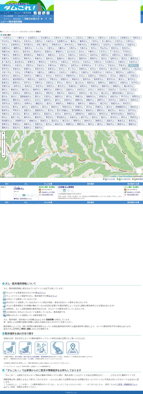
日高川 (50, 83)
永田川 (101, 90)
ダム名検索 (8, 16)
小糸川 (109, 72)
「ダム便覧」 (30, 359)
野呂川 (50, 117)
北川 (81, 52)
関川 (124, 117)
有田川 (91, 83)
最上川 (79, 83)
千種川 (5, 55)
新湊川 (5, 83)
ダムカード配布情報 (22, 13)
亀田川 (83, 41)
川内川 (27, 76)
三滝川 (68, 38)
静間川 (99, 121)
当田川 (5, 79)
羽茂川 (79, 107)
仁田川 (130, 41)
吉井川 (94, 55)
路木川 (68, 114)
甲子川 (125, 97)
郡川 (5, 117)
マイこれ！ (37, 16)
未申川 (17, 86)
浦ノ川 (94, 93)
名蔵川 (5, 59)
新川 (121, 79)
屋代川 (120, 72)
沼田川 (27, 93)
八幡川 (61, 48)
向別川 (16, 59)
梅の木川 (129, 86)
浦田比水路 (118, 93)
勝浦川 (60, 52)
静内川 (88, 121)
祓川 (49, 103)
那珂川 (103, 114)
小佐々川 (6, 72)
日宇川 (27, 83)
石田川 (17, 103)
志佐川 (42, 79)
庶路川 (123, 76)
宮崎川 (83, 69)
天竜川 (52, 65)
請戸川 (132, 110)
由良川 (114, 97)
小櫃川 (52, 72)
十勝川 (92, 52)
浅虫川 (72, 93)
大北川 (87, 62)
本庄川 (39, 86)
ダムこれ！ (6, 32)
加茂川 (48, 52)
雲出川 (55, 121)
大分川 (75, 62)
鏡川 (104, 117)
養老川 (121, 121)
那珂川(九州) (117, 114)
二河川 (95, 41)
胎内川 (134, 107)
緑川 (45, 107)
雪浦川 (44, 121)
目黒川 (68, 100)
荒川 (51, 110)
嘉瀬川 (61, 59)
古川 (62, 55)
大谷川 (18, 65)
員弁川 (50, 59)
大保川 (64, 62)
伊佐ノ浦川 (42, 45)
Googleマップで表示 (48, 192)
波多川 (39, 93)
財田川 (37, 114)
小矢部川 (97, 72)
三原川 (57, 38)
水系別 (31, 32)
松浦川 (73, 86)
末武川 (28, 86)
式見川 (134, 76)
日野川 (39, 83)
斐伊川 (87, 79)
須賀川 (110, 121)
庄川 (113, 76)
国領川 (94, 59)
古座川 (72, 55)
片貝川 (48, 97)
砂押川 (28, 103)
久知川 (50, 41)
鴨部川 (81, 124)
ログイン (41, 293)
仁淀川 (119, 41)
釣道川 (74, 117)
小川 (17, 72)
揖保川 (75, 79)
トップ (6, 13)
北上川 (71, 52)
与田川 (136, 38)
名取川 (128, 55)
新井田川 (98, 79)
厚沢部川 (28, 55)
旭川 (69, 83)
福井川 (82, 103)
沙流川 (16, 93)
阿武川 (134, 117)
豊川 (27, 114)
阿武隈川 (7, 121)
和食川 (39, 59)
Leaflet (113, 176)
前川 (16, 52)
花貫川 (27, 110)
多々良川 (6, 62)
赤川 (58, 114)
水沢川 (81, 90)
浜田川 (83, 93)
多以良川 (19, 62)
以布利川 (15, 45)
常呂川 (59, 76)
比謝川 (70, 90)
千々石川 (115, 52)
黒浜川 (16, 128)
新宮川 (111, 79)
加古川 (26, 52)
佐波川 (131, 45)
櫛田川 (48, 90)
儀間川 (17, 48)
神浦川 (60, 103)
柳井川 (106, 86)
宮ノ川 (72, 69)
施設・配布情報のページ (24, 198)
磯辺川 (39, 103)
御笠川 (31, 79)
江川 (133, 90)
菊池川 (90, 110)
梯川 (5, 90)
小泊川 (62, 72)
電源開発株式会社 (46, 357)
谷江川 (16, 114)
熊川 (38, 97)
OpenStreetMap (125, 176)
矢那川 (123, 100)
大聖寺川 (6, 65)
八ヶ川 (39, 48)
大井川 (53, 62)
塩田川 (114, 59)
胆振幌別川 (121, 107)
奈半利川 (86, 65)
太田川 (74, 65)
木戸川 (135, 83)
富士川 (114, 69)
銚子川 (85, 117)
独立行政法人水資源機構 (31, 357)
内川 (94, 48)
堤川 (104, 59)
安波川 (16, 69)
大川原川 (110, 62)
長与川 (114, 117)
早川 (60, 83)
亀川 (74, 41)
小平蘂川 (28, 72)
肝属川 (99, 107)
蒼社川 (112, 110)
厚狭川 (40, 55)
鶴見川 (121, 124)
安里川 (52, 69)
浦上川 (105, 93)
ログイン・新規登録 (12, 19)
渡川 (5, 97)
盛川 (58, 100)
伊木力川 (69, 45)
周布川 (27, 59)
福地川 (93, 103)
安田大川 (39, 69)
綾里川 (35, 107)
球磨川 (79, 97)
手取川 (53, 79)
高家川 (27, 124)
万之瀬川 (45, 38)
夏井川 (134, 59)
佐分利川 (119, 45)
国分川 (72, 59)
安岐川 (38, 32)
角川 (122, 110)
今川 (5, 45)
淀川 (130, 93)
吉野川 (116, 55)
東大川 (61, 86)
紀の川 (5, 107)
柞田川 (95, 86)
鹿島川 (5, 128)
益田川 (48, 100)
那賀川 (131, 114)
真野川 (101, 100)
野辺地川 (61, 117)
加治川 (37, 52)
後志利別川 (18, 79)
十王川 (103, 52)
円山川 (104, 48)
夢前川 (42, 62)
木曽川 (6, 86)
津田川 (50, 93)
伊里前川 (95, 45)
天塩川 (40, 65)
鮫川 (49, 124)
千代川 (127, 52)
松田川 (83, 86)
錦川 (95, 117)
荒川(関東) (77, 110)
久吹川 (27, 41)
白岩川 (27, 100)
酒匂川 (27, 117)
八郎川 (73, 48)
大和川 (98, 62)
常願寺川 (71, 76)
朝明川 (102, 83)
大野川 (29, 65)
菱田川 (101, 110)
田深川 (103, 97)
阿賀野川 (20, 121)
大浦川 (122, 62)
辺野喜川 (80, 114)
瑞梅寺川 (91, 97)
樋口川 (26, 90)
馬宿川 (16, 124)
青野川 (77, 121)
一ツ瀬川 (19, 38)
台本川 (83, 55)
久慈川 (39, 41)
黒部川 (39, 128)
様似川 (15, 90)
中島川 (16, 41)
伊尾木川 (56, 45)
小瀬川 (85, 72)
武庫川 (59, 90)
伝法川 (107, 45)
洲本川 (61, 93)
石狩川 (6, 103)
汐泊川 (112, 90)
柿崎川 (117, 86)
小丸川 (137, 69)
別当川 (126, 48)
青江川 (66, 121)
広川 (82, 76)
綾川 (25, 107)
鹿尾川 (132, 124)
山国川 (131, 72)
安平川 (5, 69)
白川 (38, 100)
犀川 (69, 97)
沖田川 (5, 93)
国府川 (83, 59)
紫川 (16, 107)
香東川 (5, 124)
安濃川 (27, 69)
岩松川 (16, 76)
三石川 (79, 38)
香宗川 (132, 121)
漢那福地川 (25, 97)
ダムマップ (22, 16)
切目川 (115, 48)
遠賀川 (92, 114)
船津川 (5, 110)
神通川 (71, 103)
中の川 (5, 41)
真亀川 (90, 100)
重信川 (39, 117)
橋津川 (37, 90)
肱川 (109, 107)
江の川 (123, 90)
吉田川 (105, 55)
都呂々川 (15, 117)
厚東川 (16, 55)
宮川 (93, 69)
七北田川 (32, 38)
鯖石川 (59, 124)
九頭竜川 (62, 41)
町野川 (136, 97)
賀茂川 (48, 114)
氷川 (91, 90)
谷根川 (5, 114)
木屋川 (124, 83)
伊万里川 (28, 45)
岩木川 (5, 76)
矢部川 (134, 100)
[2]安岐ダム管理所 (66, 187)
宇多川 (122, 65)
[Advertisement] (72, 15)
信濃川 (6, 48)
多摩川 (31, 62)
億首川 (28, 48)
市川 (49, 76)
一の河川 (6, 38)
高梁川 (39, 124)
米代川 (127, 103)
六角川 (83, 48)
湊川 (14, 97)
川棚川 (39, 76)
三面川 (101, 38)
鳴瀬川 (70, 124)
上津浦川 (124, 38)
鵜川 (91, 124)
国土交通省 (18, 357)
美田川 (55, 107)
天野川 (63, 65)
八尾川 (50, 48)
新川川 (131, 79)
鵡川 (100, 124)
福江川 (104, 103)
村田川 (50, 86)
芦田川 (16, 110)
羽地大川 (67, 107)
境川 (124, 59)
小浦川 (74, 72)
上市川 (112, 38)
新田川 (16, 83)
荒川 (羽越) (62, 110)
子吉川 (111, 65)
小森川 (40, 72)
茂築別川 (39, 110)
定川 (62, 69)
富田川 (126, 69)
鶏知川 (110, 124)
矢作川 (112, 100)
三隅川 (90, 38)
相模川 (79, 100)
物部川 (59, 97)
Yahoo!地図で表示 (47, 194)
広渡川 (92, 76)
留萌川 (5, 100)
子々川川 (99, 65)
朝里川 (113, 83)
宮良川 (103, 69)
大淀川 (133, 62)
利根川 (6, 52)
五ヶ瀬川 (107, 41)
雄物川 (33, 121)
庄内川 (103, 76)
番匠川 (16, 100)
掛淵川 (64, 79)
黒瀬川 (27, 128)
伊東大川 (82, 45)
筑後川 (115, 103)
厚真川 (52, 55)
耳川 (89, 107)
